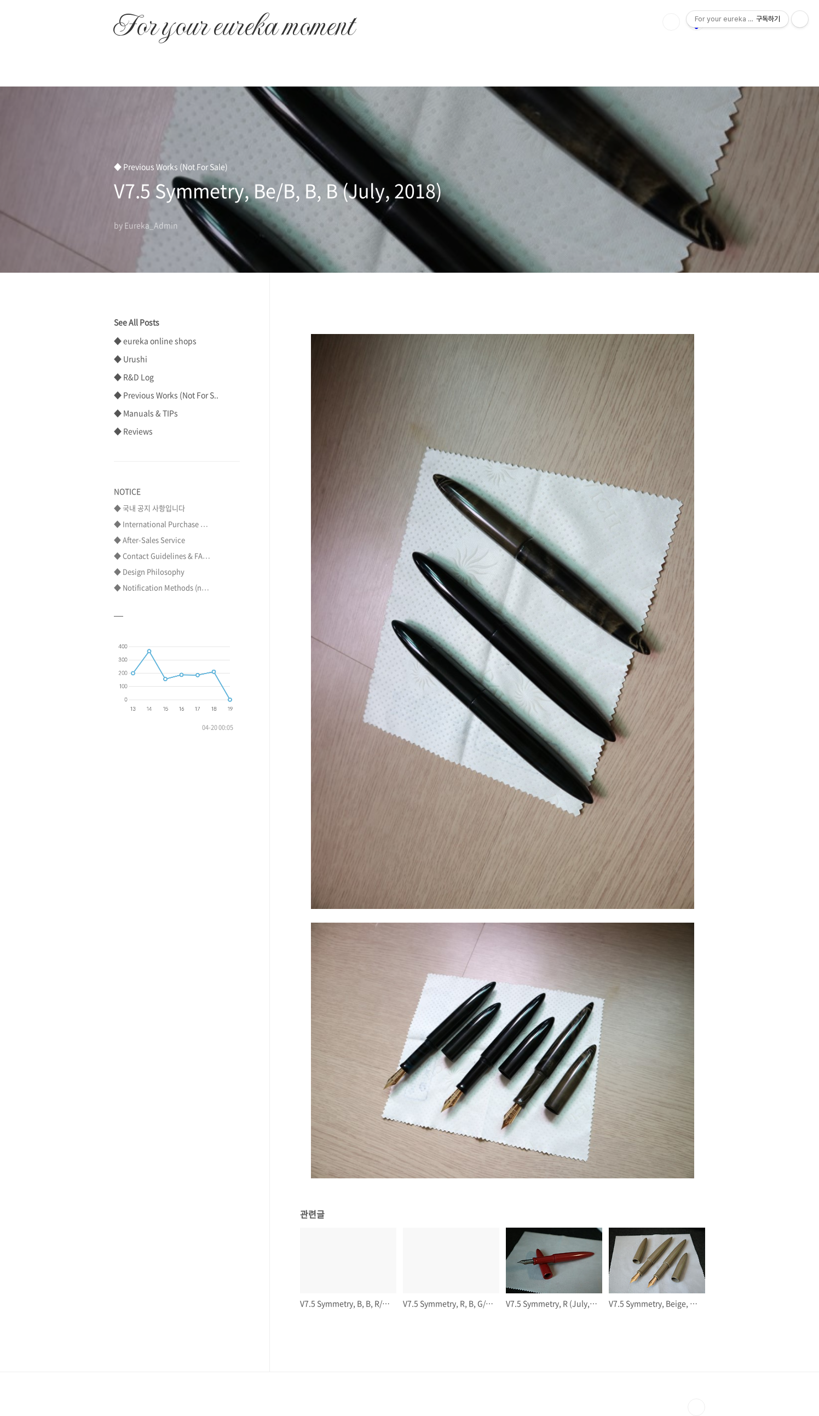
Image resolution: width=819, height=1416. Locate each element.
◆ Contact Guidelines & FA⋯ (162, 555)
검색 (671, 22)
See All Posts (136, 321)
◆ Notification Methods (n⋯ (161, 587)
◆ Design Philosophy (149, 571)
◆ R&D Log (134, 376)
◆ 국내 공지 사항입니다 (149, 508)
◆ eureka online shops (155, 340)
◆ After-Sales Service (149, 539)
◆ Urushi (130, 358)
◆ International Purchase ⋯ (161, 524)
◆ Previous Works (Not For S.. (166, 394)
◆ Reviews (133, 430)
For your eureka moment (233, 19)
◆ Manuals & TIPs (146, 412)
